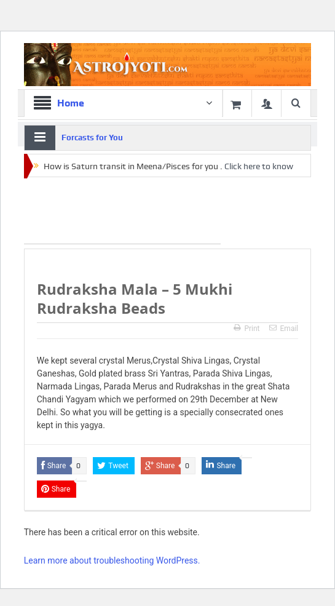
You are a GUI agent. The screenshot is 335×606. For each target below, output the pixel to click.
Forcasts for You (92, 137)
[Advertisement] (122, 213)
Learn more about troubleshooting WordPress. (112, 560)
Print (246, 328)
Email (284, 328)
